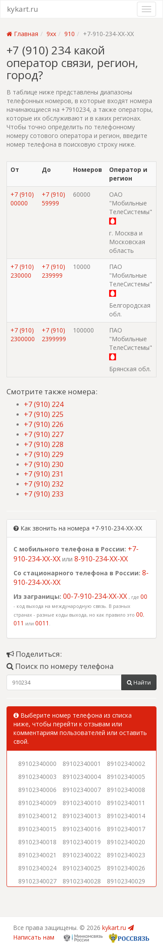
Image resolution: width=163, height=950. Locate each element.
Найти (139, 682)
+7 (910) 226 (43, 424)
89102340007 (82, 790)
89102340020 (126, 842)
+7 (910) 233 (43, 494)
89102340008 (126, 790)
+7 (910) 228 (43, 444)
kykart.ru (22, 9)
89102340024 (37, 868)
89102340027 (37, 881)
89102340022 (82, 855)
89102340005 (126, 776)
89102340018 (37, 842)
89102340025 (82, 868)
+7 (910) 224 (43, 404)
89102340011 (126, 803)
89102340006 (37, 790)
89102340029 (126, 881)
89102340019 (82, 842)
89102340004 (82, 776)
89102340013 (82, 816)
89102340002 (126, 763)
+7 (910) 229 (43, 454)
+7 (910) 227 (43, 434)
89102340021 (37, 855)
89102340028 (82, 881)
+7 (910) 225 (43, 414)
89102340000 (37, 763)
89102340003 (37, 776)
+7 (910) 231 (43, 474)
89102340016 (82, 829)
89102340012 (37, 816)
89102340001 (82, 763)
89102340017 (126, 829)
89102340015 (37, 829)
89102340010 (82, 803)
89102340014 (126, 816)
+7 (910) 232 (43, 484)
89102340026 (126, 868)
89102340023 (126, 855)
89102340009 (37, 803)
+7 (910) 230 (43, 464)
